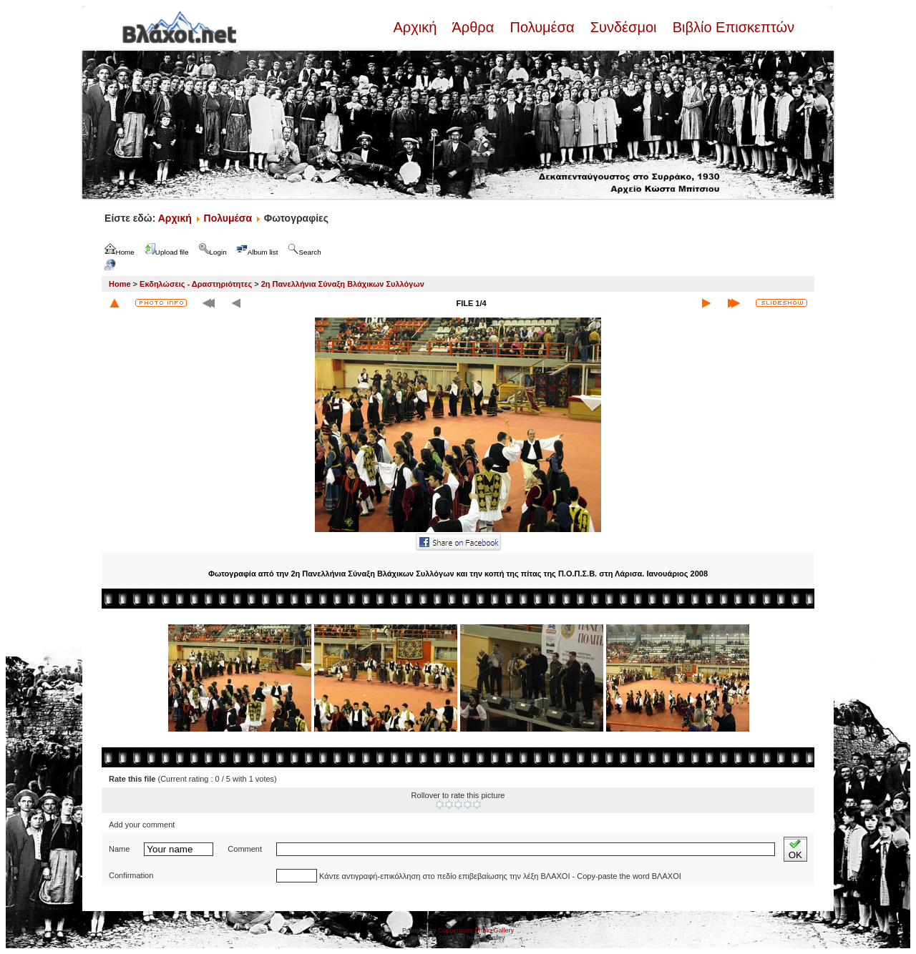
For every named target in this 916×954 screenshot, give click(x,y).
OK (795, 849)
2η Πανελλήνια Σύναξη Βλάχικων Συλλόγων (342, 284)
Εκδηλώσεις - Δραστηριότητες (196, 284)
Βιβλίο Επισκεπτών (731, 27)
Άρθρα (473, 27)
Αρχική (416, 27)
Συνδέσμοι (623, 27)
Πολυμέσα (542, 27)
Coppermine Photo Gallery (476, 930)
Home (120, 284)
